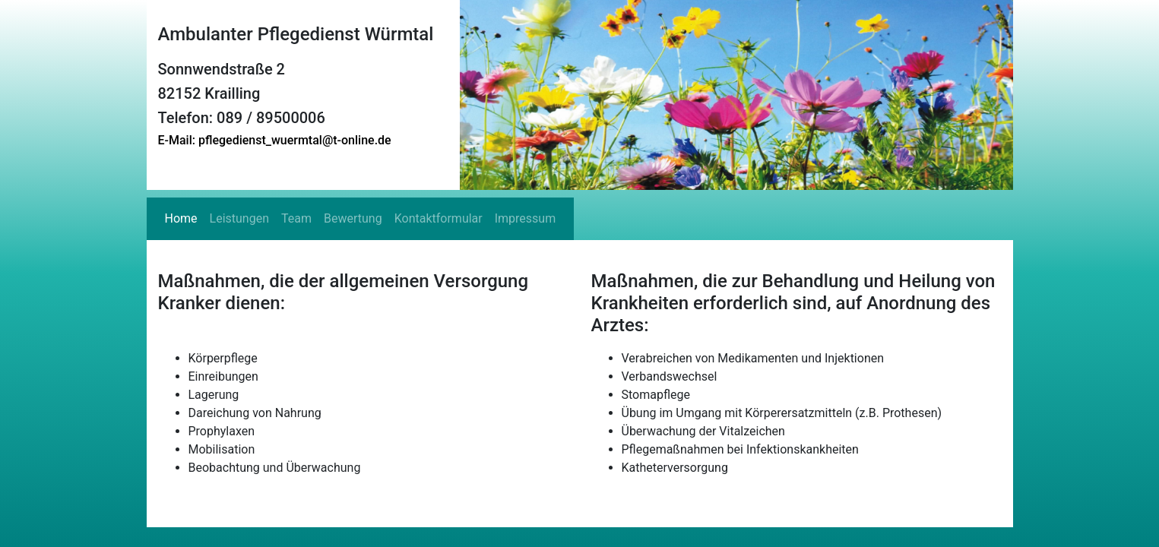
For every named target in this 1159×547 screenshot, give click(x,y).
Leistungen (239, 218)
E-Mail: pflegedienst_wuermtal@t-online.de (274, 140)
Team (296, 218)
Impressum (525, 218)
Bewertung (353, 218)
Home (181, 218)
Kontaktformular (438, 218)
